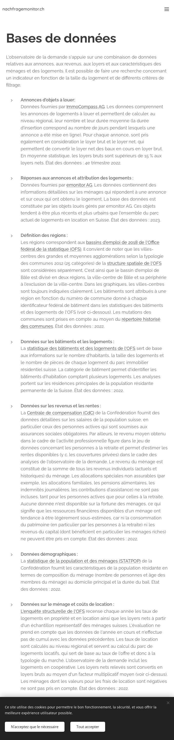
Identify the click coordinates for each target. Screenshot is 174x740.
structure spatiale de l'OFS (134, 263)
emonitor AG (79, 184)
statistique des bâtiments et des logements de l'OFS (81, 348)
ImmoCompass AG (85, 106)
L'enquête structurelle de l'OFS (53, 611)
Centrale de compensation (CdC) (60, 412)
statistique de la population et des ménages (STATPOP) (84, 560)
